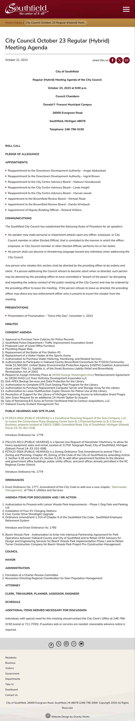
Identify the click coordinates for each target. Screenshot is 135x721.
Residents (11, 655)
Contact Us (11, 692)
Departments (12, 676)
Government (12, 671)
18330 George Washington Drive (73, 375)
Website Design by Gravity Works (67, 714)
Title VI (9, 681)
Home (9, 23)
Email (125, 60)
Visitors (9, 665)
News (18, 23)
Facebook (111, 60)
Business (10, 660)
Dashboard (11, 687)
